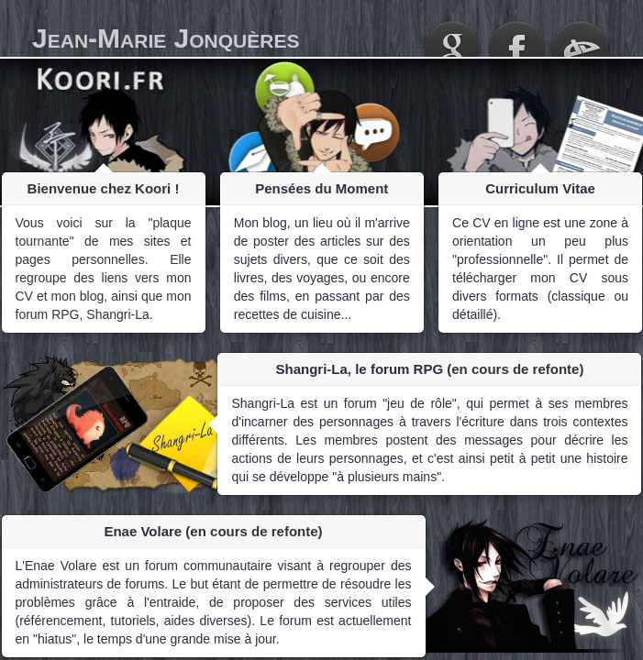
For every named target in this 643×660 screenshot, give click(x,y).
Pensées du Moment (321, 188)
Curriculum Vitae (540, 188)
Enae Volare (143, 531)
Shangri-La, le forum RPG (360, 369)
